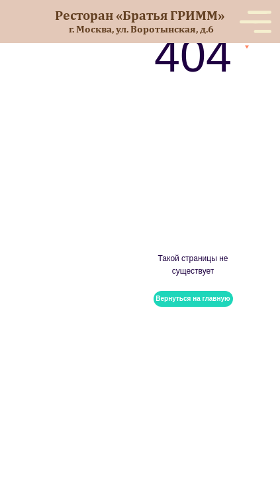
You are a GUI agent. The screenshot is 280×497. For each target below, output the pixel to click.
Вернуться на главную (193, 298)
